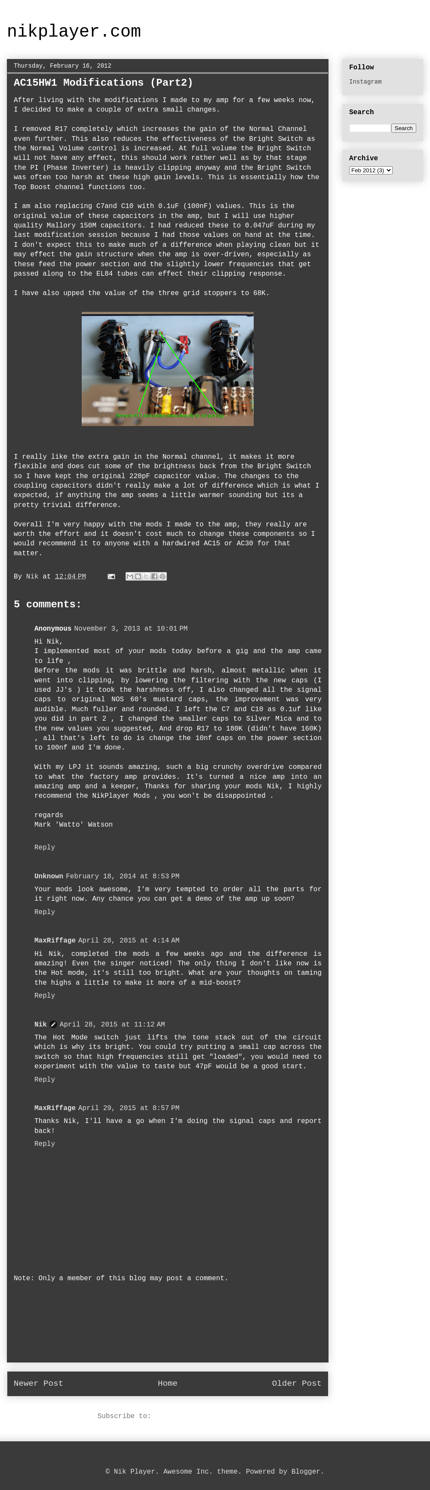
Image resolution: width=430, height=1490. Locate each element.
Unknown (48, 876)
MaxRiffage (55, 941)
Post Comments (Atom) (196, 1416)
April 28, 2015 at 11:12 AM (112, 1025)
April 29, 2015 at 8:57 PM (128, 1108)
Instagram (365, 81)
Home (168, 1383)
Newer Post (38, 1383)
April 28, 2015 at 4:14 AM (128, 941)
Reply (44, 848)
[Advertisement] (168, 1329)
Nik (40, 1025)
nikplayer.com (74, 32)
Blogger (306, 1472)
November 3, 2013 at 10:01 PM (130, 629)
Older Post (297, 1383)
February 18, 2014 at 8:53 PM (122, 876)
